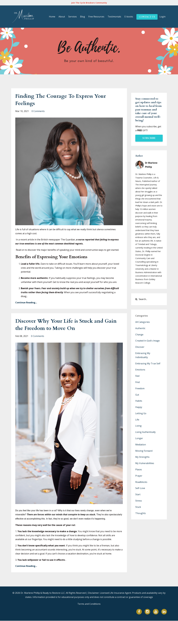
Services (72, 16)
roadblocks (141, 482)
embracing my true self (147, 363)
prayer (138, 475)
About (62, 16)
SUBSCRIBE (148, 138)
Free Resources (96, 16)
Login (162, 16)
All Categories (142, 322)
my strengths (142, 456)
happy (138, 407)
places (138, 469)
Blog (82, 16)
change (139, 334)
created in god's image (147, 340)
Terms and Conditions (89, 604)
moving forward (143, 450)
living (138, 425)
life (137, 419)
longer (139, 438)
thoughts (140, 513)
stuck (138, 506)
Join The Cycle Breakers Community (89, 2)
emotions (140, 369)
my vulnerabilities (144, 463)
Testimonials (114, 16)
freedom (139, 388)
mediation (140, 444)
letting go (140, 413)
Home (52, 16)
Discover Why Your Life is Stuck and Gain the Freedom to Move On (62, 324)
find (137, 382)
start (137, 494)
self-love (140, 488)
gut (137, 394)
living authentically (145, 432)
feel (137, 375)
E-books (128, 16)
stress (138, 500)
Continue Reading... (26, 302)
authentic (140, 328)
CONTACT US (147, 16)
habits (138, 400)
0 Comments (38, 111)
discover (139, 346)
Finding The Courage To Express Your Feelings (64, 99)
